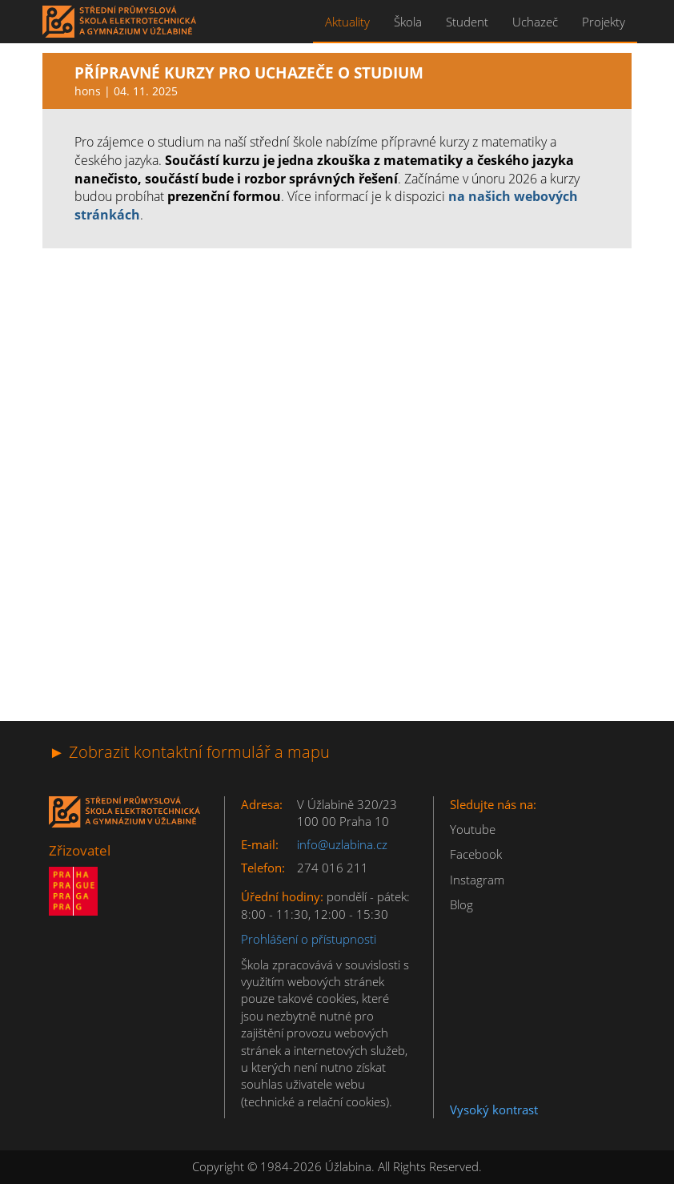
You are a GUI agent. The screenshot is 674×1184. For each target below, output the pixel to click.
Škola (408, 22)
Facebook (476, 854)
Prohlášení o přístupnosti (308, 939)
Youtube (472, 829)
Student (467, 22)
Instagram (477, 880)
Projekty (603, 22)
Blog (461, 904)
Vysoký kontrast (494, 1109)
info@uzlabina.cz (342, 844)
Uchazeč (535, 22)
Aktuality (347, 22)
